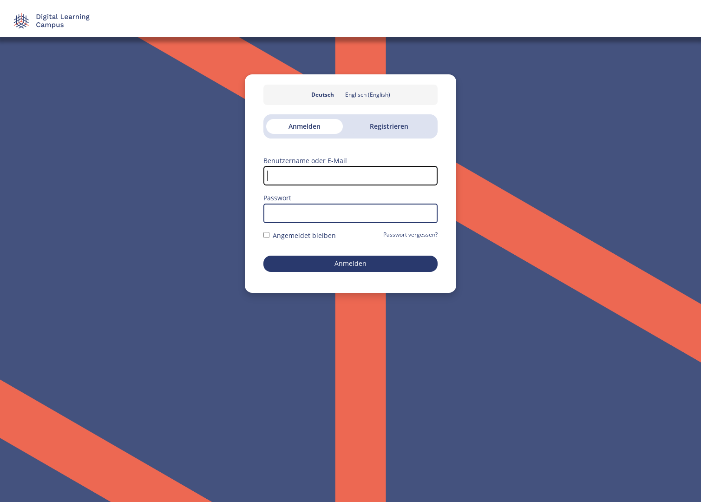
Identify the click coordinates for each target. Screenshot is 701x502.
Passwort (277, 197)
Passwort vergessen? (410, 234)
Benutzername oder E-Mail (305, 160)
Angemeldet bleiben (299, 235)
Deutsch (322, 95)
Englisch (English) (367, 95)
